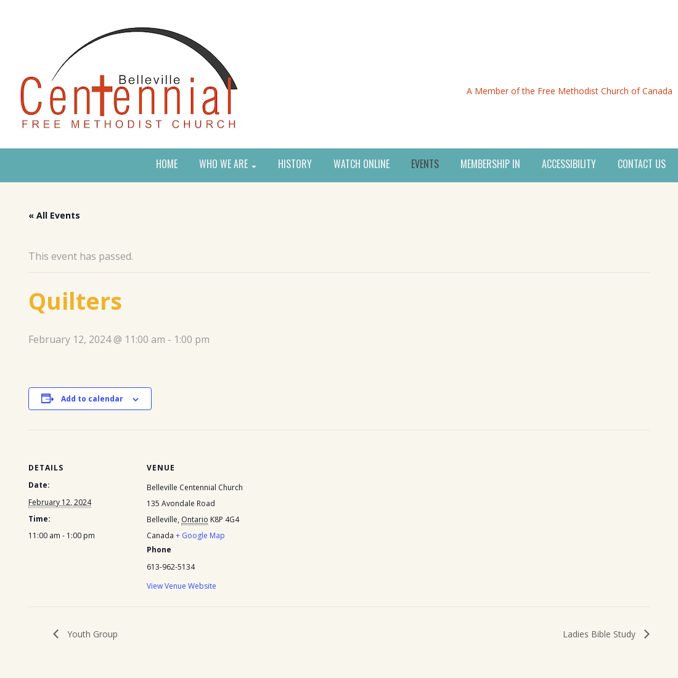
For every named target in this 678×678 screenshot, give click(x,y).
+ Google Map (200, 535)
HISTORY (295, 164)
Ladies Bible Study (600, 634)
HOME (167, 164)
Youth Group (91, 634)
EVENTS (425, 164)
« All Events (54, 215)
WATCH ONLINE (361, 164)
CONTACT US (642, 164)
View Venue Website (181, 586)
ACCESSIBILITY (569, 164)
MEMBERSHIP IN (490, 164)
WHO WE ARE (227, 164)
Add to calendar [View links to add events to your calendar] (92, 398)
